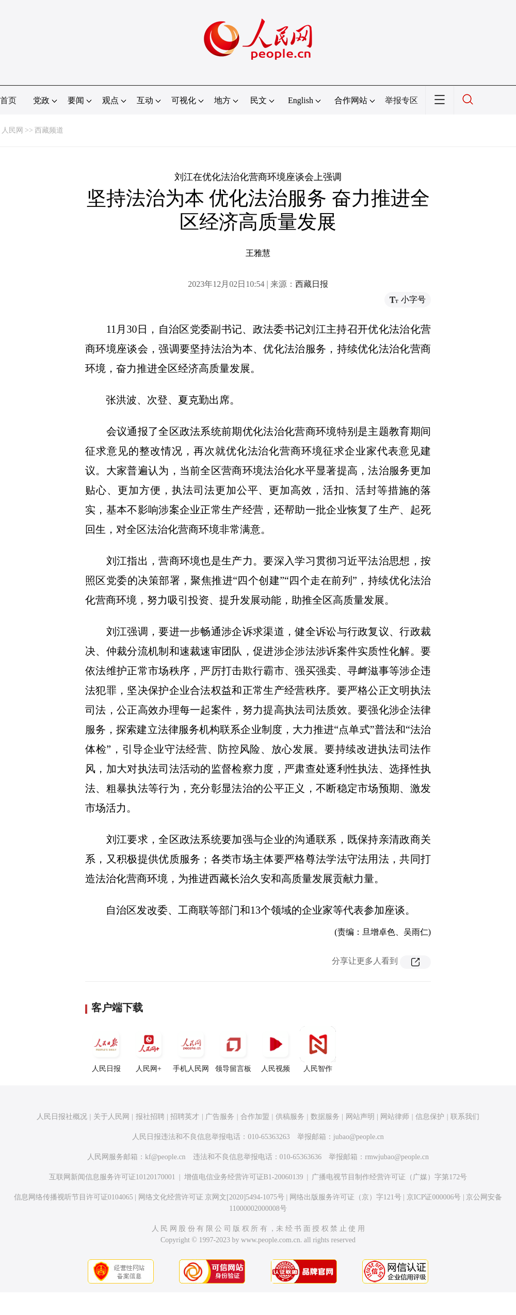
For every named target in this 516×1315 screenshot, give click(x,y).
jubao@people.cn (358, 1137)
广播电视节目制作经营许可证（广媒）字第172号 (389, 1177)
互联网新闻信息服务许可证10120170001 (112, 1177)
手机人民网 (191, 1049)
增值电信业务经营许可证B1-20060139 (243, 1177)
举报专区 (401, 100)
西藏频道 (49, 130)
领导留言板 (233, 1049)
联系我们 (464, 1117)
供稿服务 (290, 1117)
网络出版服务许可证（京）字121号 (345, 1197)
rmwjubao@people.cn (397, 1157)
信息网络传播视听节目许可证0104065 (73, 1197)
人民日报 (106, 1049)
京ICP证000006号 (434, 1197)
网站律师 (394, 1117)
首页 (8, 100)
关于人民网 (111, 1117)
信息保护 (429, 1117)
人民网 (12, 130)
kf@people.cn (165, 1157)
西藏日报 (311, 284)
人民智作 (318, 1049)
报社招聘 (150, 1117)
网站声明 (360, 1117)
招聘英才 (184, 1117)
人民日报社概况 (62, 1117)
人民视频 (275, 1049)
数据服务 (325, 1117)
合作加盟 (254, 1117)
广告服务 (219, 1117)
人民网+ (149, 1049)
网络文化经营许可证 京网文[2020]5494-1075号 (211, 1197)
